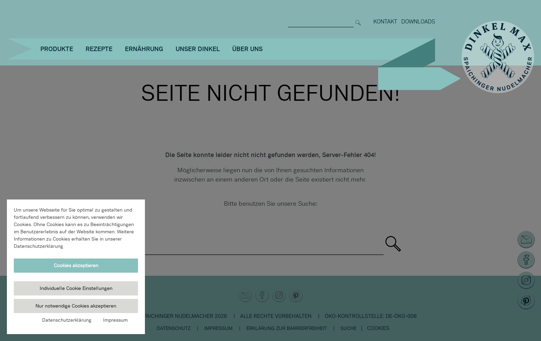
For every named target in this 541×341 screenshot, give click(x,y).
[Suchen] (358, 18)
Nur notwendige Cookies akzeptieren (76, 305)
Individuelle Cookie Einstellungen (76, 288)
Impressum (115, 319)
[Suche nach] (321, 18)
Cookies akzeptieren (76, 265)
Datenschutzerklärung (66, 319)
